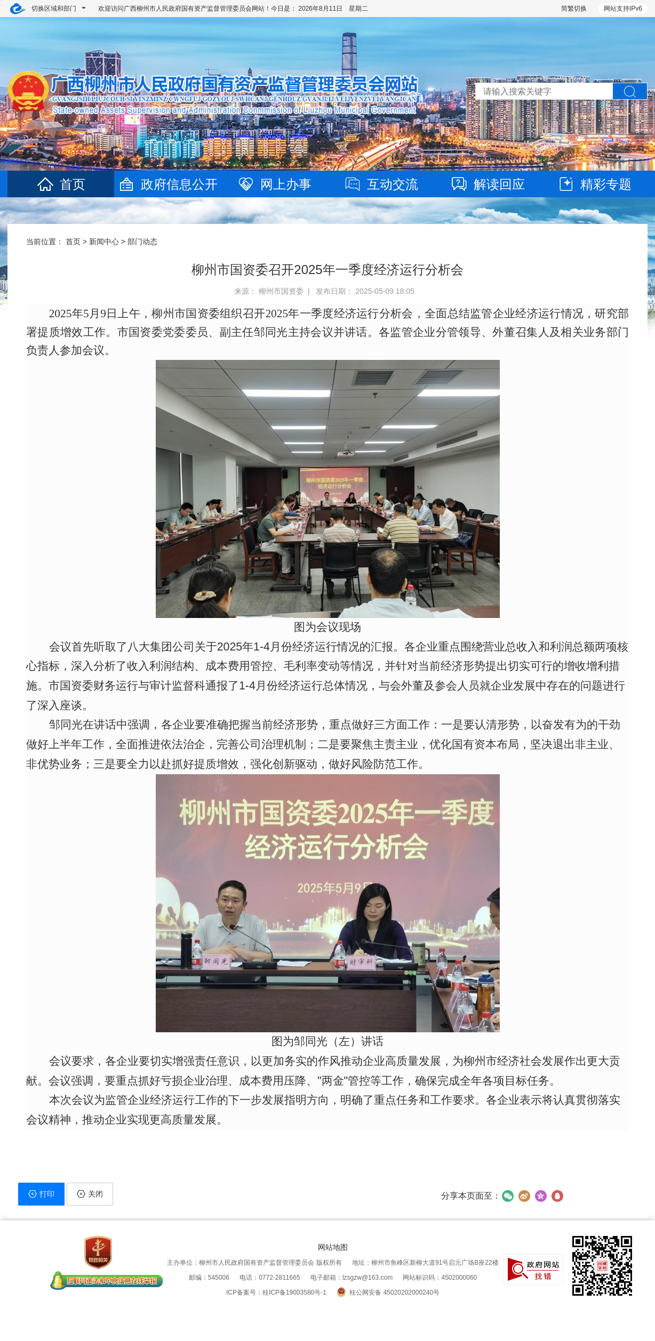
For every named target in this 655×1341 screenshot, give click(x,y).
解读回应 (487, 184)
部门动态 (142, 241)
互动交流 (381, 184)
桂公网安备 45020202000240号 (388, 1292)
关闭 (90, 1194)
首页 (60, 184)
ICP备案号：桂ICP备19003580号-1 (276, 1292)
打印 (41, 1194)
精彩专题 (594, 184)
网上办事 (274, 184)
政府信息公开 (167, 184)
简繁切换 (574, 8)
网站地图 (333, 1247)
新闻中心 (104, 241)
